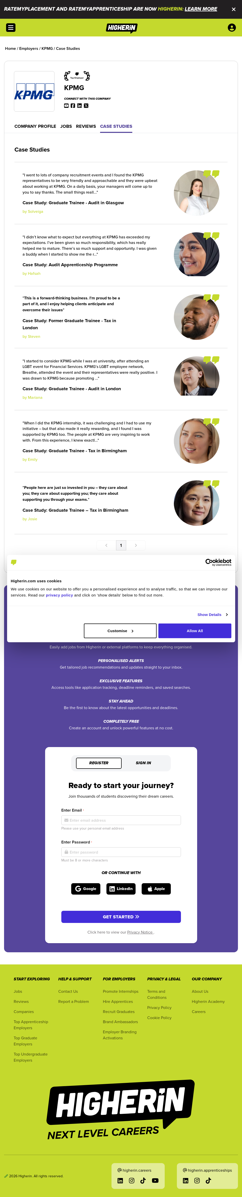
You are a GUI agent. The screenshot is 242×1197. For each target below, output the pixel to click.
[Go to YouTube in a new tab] (155, 1180)
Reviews (86, 126)
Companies (24, 1011)
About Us (200, 991)
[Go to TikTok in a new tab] (143, 1180)
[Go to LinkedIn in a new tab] (120, 1180)
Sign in (143, 763)
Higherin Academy (208, 1001)
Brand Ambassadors (120, 1021)
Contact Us (68, 991)
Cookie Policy (159, 1017)
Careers (199, 1011)
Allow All (195, 630)
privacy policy (59, 595)
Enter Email (72, 810)
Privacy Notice (140, 932)
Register (98, 763)
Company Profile (35, 126)
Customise (120, 630)
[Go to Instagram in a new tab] (131, 1180)
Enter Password (76, 842)
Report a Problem (73, 1001)
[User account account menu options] (233, 28)
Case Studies (116, 126)
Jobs (66, 126)
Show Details (210, 614)
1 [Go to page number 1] (121, 545)
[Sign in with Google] (85, 889)
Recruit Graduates (119, 1011)
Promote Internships (120, 991)
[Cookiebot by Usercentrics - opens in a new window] (209, 562)
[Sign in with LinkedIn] (121, 889)
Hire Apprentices (118, 1001)
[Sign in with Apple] (156, 889)
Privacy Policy (159, 1007)
